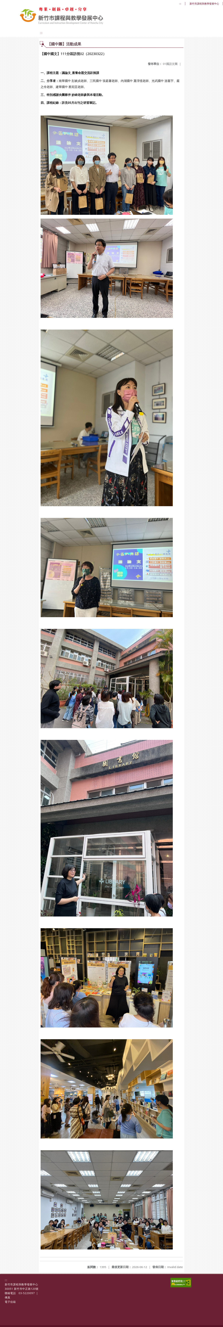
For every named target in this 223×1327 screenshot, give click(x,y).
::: (180, 3)
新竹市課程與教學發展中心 (204, 3)
